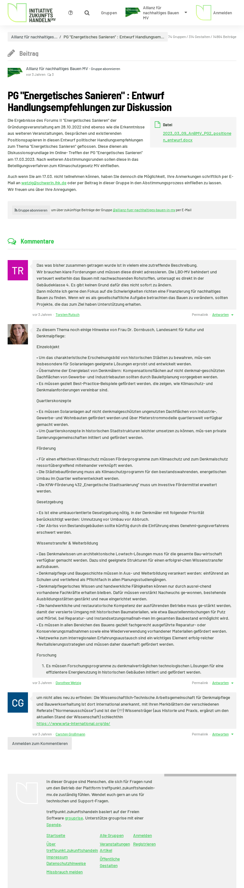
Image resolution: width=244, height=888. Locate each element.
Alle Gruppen (112, 835)
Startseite (55, 835)
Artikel (106, 850)
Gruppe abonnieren (105, 68)
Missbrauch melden (64, 871)
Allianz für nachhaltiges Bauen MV (57, 68)
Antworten (220, 314)
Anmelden (142, 835)
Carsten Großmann (70, 734)
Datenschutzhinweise (66, 863)
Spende (53, 824)
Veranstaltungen (115, 843)
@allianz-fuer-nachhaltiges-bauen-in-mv (144, 210)
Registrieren (144, 843)
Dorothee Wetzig (68, 682)
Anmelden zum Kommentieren (40, 743)
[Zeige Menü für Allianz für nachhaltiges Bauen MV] (156, 12)
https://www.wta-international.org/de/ (73, 723)
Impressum (57, 856)
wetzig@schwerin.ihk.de (43, 182)
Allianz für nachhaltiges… (34, 37)
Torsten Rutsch (67, 314)
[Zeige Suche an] (87, 12)
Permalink (200, 314)
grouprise (74, 817)
